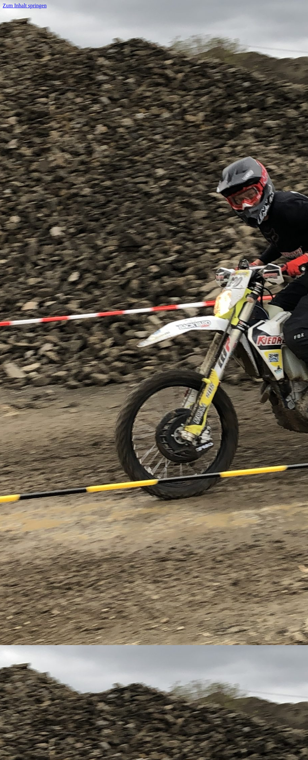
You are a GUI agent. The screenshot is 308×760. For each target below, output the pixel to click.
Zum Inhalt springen (25, 5)
